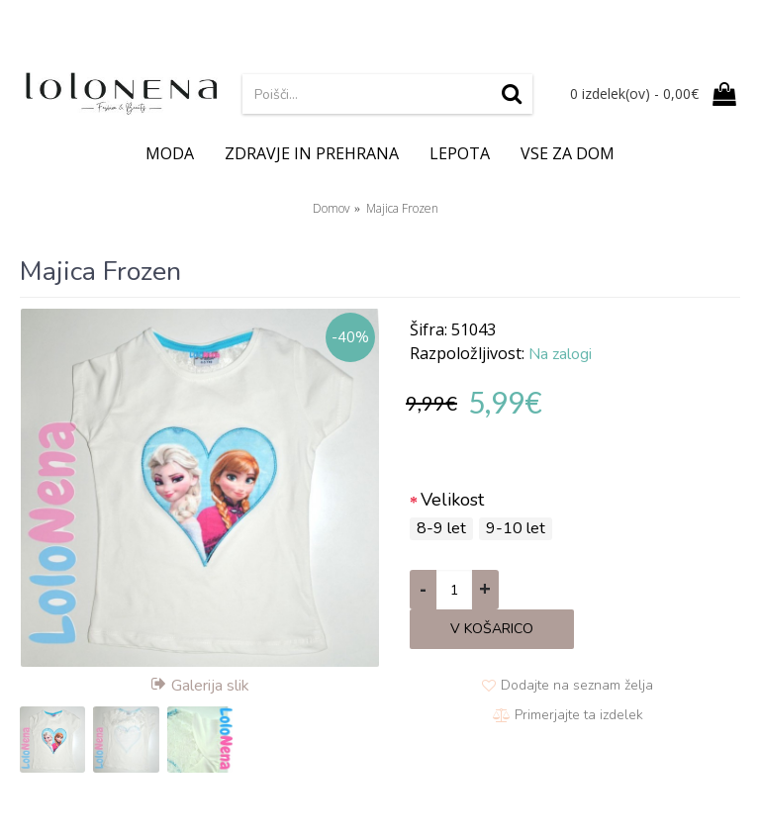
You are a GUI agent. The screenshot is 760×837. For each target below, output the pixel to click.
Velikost (452, 500)
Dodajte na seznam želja (577, 685)
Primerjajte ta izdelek (579, 714)
